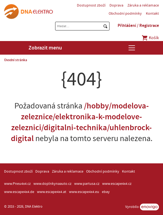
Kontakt (152, 13)
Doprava (116, 5)
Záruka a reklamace (143, 5)
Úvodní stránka (15, 60)
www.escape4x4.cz (116, 184)
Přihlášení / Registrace (138, 25)
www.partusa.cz (86, 184)
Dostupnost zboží (91, 5)
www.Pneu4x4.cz (17, 184)
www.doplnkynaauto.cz (52, 184)
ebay (106, 192)
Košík (150, 37)
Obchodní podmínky (125, 13)
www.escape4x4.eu (84, 192)
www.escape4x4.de (19, 192)
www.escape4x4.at (51, 192)
